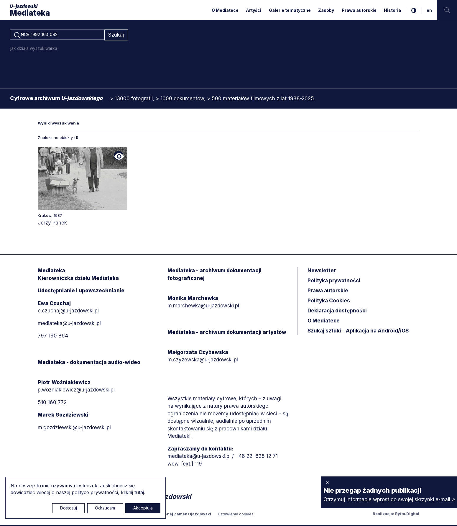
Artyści (253, 10)
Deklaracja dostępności (337, 312)
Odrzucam (105, 507)
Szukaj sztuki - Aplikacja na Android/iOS (358, 332)
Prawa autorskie (359, 10)
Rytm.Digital (407, 514)
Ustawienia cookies (236, 515)
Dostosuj (68, 507)
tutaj (139, 492)
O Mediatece (225, 10)
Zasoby (326, 10)
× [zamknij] (327, 482)
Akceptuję (143, 507)
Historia (392, 10)
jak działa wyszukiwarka (33, 49)
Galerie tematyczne (290, 10)
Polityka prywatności (334, 282)
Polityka (329, 302)
